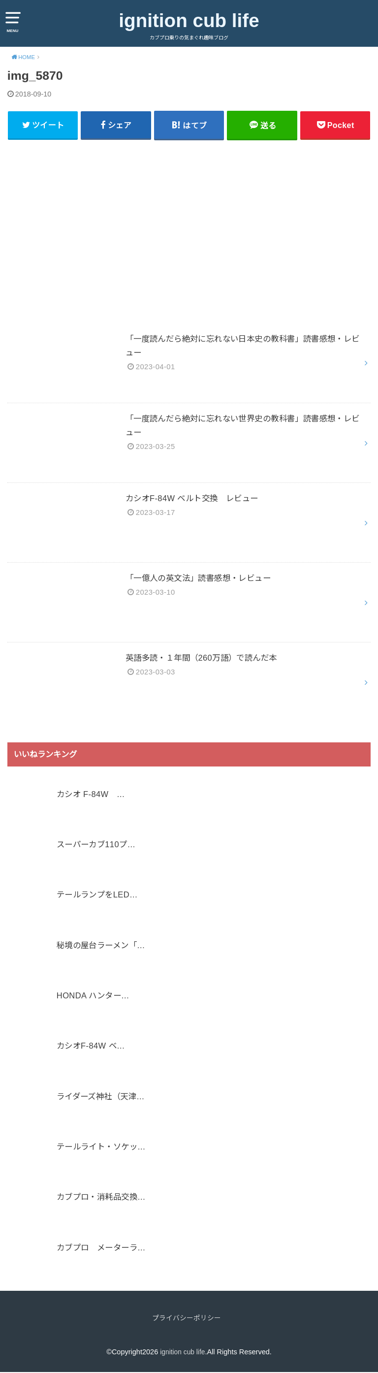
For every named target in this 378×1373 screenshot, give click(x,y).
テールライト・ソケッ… (101, 1147)
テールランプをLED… (97, 895)
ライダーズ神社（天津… (101, 1097)
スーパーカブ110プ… (96, 845)
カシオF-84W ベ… (91, 1047)
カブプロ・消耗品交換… (101, 1198)
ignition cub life (189, 20)
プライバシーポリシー (186, 1319)
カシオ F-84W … (91, 795)
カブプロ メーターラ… (101, 1248)
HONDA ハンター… (93, 996)
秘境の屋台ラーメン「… (101, 946)
